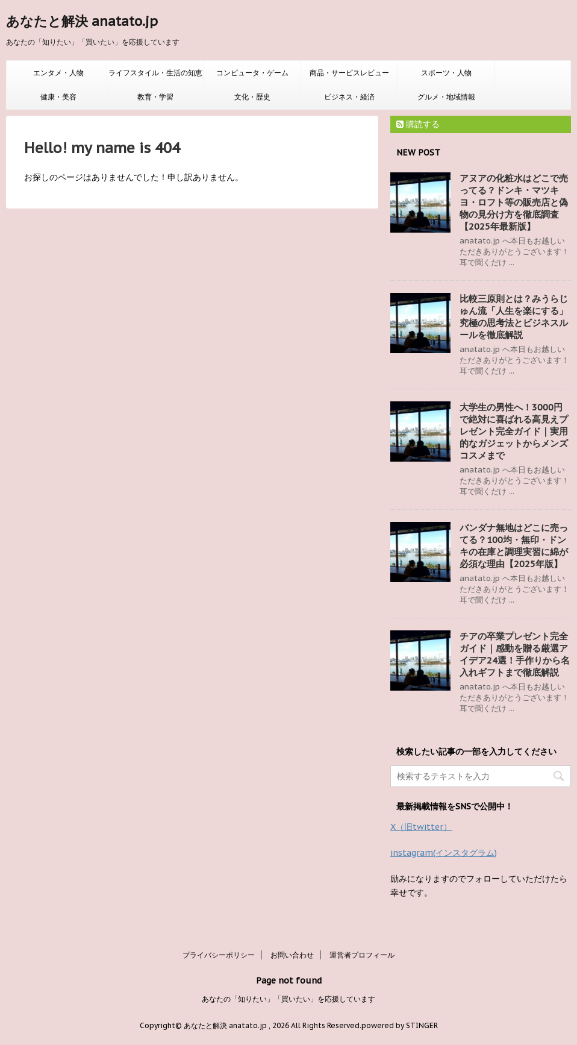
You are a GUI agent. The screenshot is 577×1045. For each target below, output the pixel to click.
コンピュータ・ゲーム (252, 72)
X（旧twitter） (421, 826)
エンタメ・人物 (58, 72)
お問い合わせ (292, 954)
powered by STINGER (399, 1025)
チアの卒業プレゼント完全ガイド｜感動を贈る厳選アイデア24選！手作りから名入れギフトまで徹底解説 (515, 654)
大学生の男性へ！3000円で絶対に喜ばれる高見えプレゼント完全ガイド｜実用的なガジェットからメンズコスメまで (514, 431)
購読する (418, 124)
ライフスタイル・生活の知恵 (155, 72)
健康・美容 (58, 96)
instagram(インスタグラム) (443, 852)
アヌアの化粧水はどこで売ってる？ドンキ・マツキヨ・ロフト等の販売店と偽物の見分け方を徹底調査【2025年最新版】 (514, 202)
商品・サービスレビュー (349, 72)
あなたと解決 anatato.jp (82, 21)
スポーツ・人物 (446, 72)
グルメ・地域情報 (446, 96)
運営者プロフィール (362, 954)
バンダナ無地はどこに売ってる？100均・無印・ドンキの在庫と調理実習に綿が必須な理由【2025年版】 (514, 546)
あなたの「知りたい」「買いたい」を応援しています (288, 998)
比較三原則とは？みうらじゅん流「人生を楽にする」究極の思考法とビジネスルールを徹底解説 (514, 316)
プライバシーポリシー (218, 954)
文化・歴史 (252, 96)
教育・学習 (155, 96)
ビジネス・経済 (349, 96)
